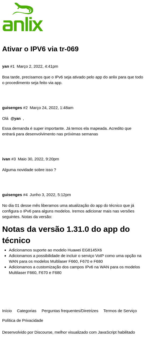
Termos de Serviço (120, 310)
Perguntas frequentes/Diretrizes (70, 310)
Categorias (27, 310)
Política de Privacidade (22, 320)
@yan (16, 118)
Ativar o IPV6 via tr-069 (40, 49)
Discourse (43, 332)
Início (7, 310)
